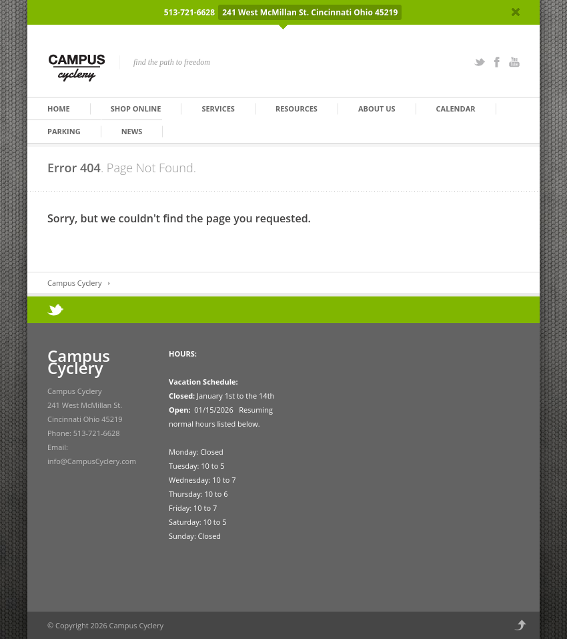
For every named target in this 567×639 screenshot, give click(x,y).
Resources (296, 108)
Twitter (479, 62)
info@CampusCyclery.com (91, 461)
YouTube (514, 62)
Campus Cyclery (74, 283)
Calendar (456, 108)
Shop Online (136, 108)
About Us (377, 108)
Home (58, 108)
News (132, 131)
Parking (64, 131)
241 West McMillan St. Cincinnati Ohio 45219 (310, 12)
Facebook (497, 62)
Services (218, 108)
